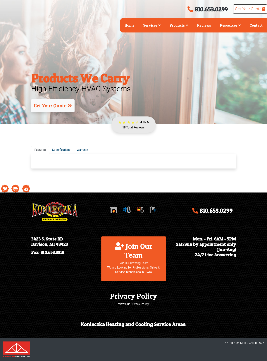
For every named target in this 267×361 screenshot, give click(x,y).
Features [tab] (40, 150)
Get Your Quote (250, 9)
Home (129, 25)
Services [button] (152, 25)
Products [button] (179, 25)
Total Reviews (133, 127)
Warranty (82, 150)
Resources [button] (230, 25)
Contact (256, 25)
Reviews (204, 25)
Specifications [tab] (61, 150)
